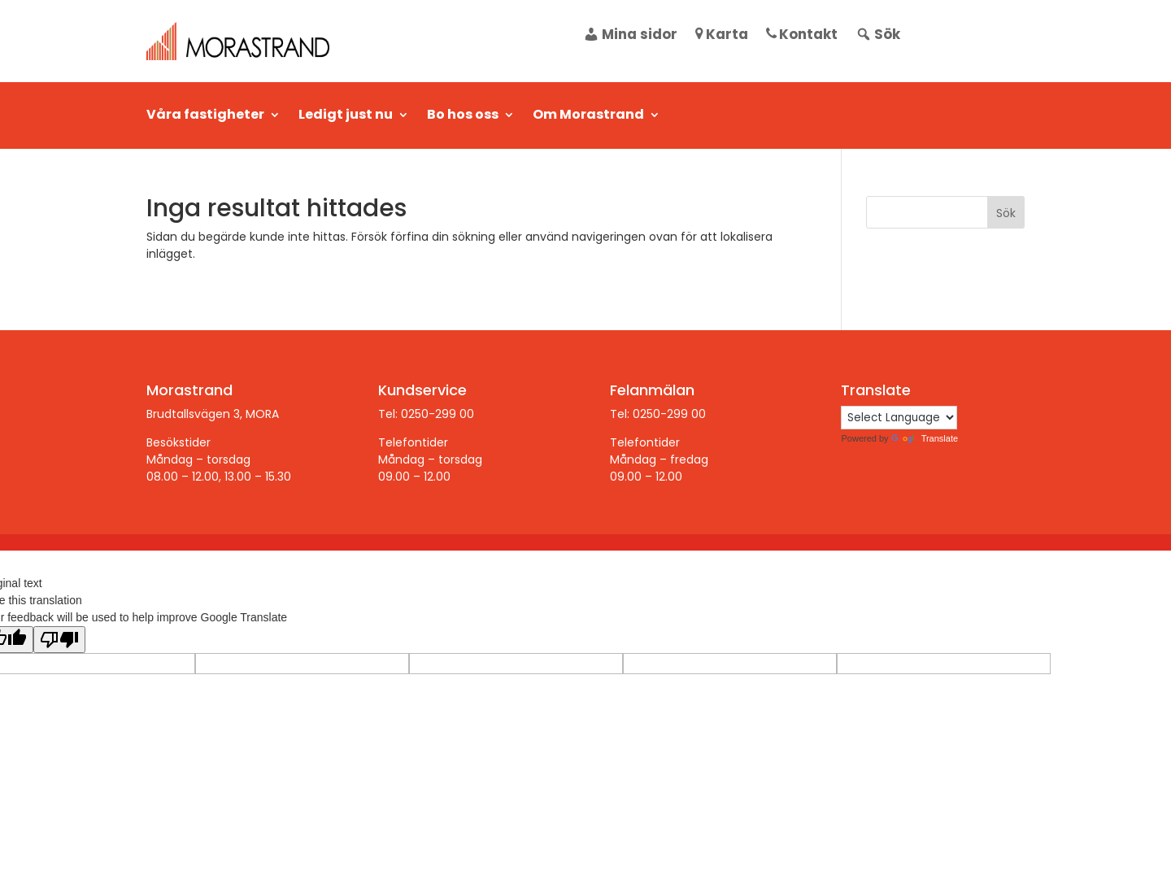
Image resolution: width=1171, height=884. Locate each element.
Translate (924, 438)
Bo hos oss (462, 116)
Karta (721, 36)
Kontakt (802, 36)
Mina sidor (630, 36)
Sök (877, 36)
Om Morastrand (588, 116)
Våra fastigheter (205, 116)
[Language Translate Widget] (899, 417)
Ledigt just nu (345, 116)
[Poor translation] (59, 639)
